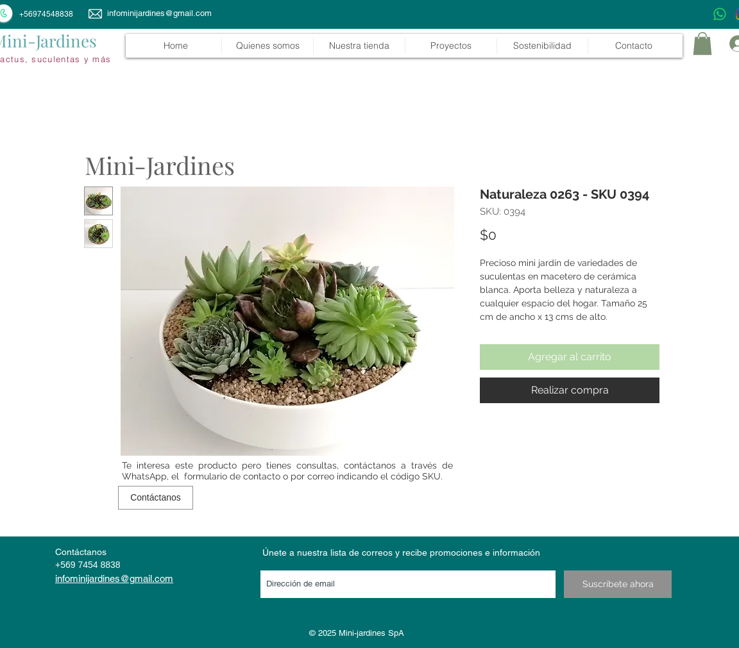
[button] (359, 46)
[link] (702, 43)
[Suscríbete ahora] (618, 584)
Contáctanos (80, 552)
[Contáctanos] (155, 498)
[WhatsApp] (719, 14)
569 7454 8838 (90, 565)
